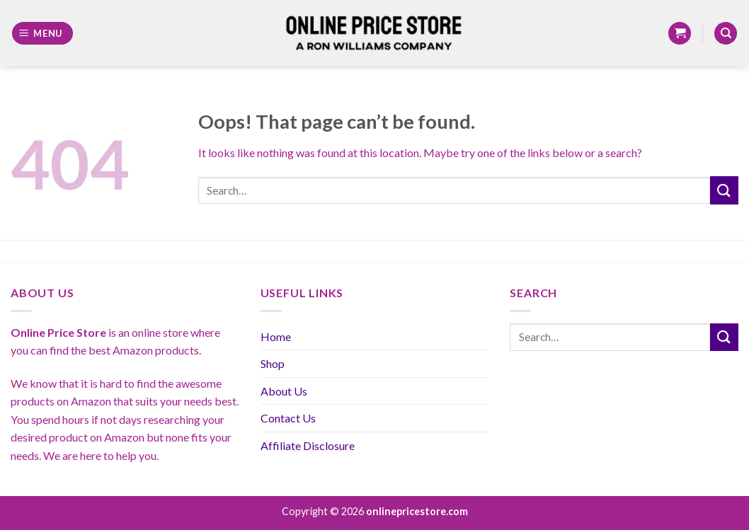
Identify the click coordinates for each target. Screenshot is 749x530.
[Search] (725, 33)
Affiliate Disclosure (308, 445)
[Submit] (724, 190)
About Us (284, 391)
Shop (273, 363)
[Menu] (43, 33)
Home (276, 336)
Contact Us (288, 418)
